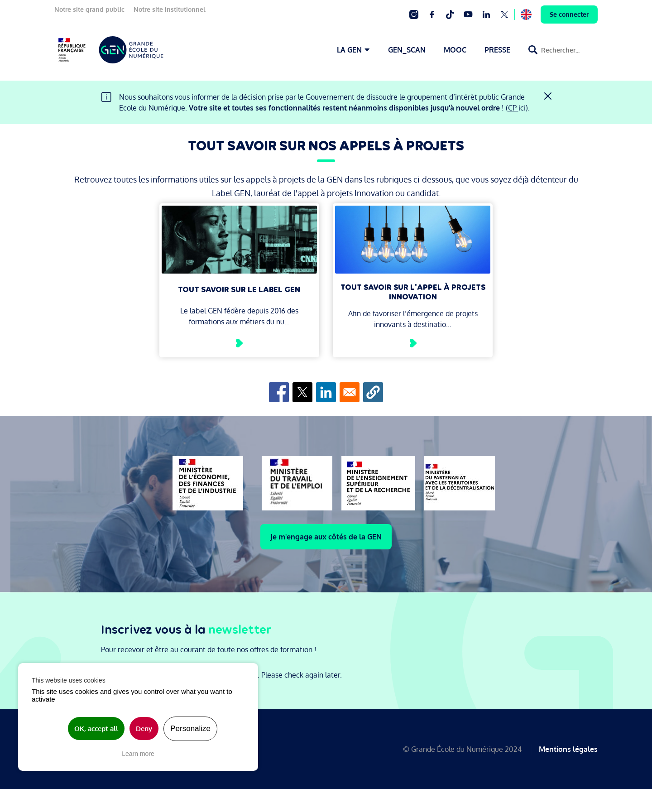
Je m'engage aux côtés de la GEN (326, 536)
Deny (144, 728)
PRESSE (497, 49)
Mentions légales (568, 749)
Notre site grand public (89, 9)
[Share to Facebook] (279, 392)
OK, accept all (96, 728)
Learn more (138, 753)
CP (513, 107)
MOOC (455, 49)
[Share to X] (302, 392)
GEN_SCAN (407, 49)
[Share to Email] (350, 392)
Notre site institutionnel (170, 9)
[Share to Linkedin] (326, 392)
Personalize (190, 728)
